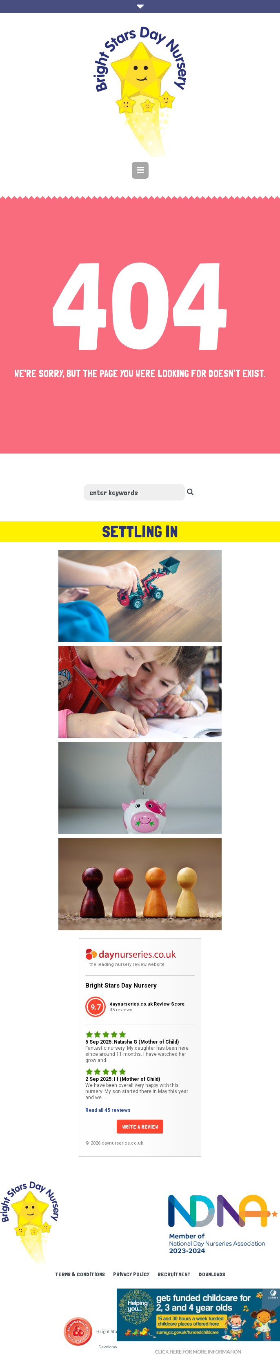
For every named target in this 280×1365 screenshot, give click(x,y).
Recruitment (174, 1274)
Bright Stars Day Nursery (121, 985)
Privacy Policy (131, 1274)
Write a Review (140, 1126)
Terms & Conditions (80, 1274)
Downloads (212, 1274)
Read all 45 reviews (108, 1110)
